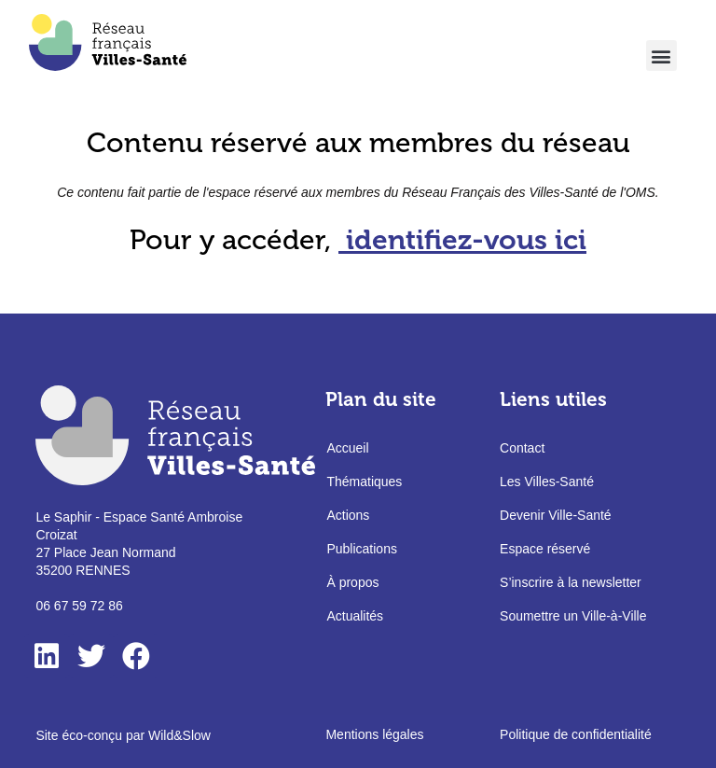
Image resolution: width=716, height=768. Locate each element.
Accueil (347, 447)
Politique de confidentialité (576, 734)
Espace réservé (545, 548)
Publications (361, 548)
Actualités (354, 615)
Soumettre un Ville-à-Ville (573, 615)
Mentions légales (374, 734)
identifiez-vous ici (466, 240)
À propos (352, 582)
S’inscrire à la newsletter (570, 582)
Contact (522, 447)
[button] (661, 55)
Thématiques (364, 481)
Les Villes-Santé (547, 481)
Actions (347, 515)
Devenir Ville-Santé (556, 515)
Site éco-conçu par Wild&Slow (123, 735)
